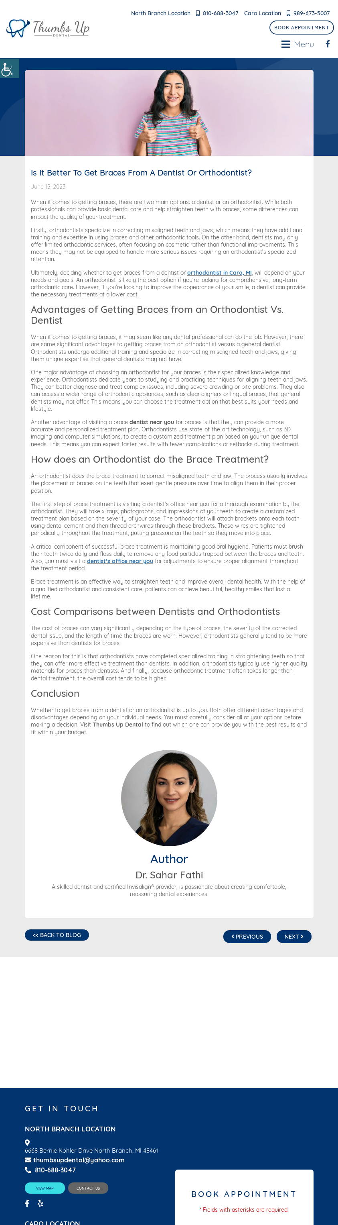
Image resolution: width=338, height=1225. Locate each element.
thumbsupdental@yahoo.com (75, 1160)
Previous (247, 936)
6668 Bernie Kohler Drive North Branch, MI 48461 (91, 1150)
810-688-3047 (221, 13)
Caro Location (262, 13)
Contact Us (88, 1188)
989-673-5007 (311, 13)
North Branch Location (160, 13)
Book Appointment (301, 27)
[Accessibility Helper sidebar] (9, 68)
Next (294, 936)
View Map (44, 1188)
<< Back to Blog (57, 935)
